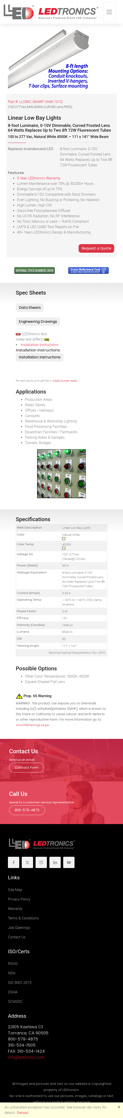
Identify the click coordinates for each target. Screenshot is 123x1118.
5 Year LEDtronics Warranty (38, 178)
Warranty (15, 909)
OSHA (12, 992)
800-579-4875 (27, 810)
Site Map (15, 890)
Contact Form (27, 767)
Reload (22, 1113)
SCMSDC (15, 1001)
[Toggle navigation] (109, 12)
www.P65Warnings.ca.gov (32, 725)
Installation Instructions (39, 345)
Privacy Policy (19, 899)
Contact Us (17, 937)
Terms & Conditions (23, 918)
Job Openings (19, 928)
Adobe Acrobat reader (65, 380)
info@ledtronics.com (26, 1057)
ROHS (13, 964)
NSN (11, 973)
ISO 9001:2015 (19, 983)
